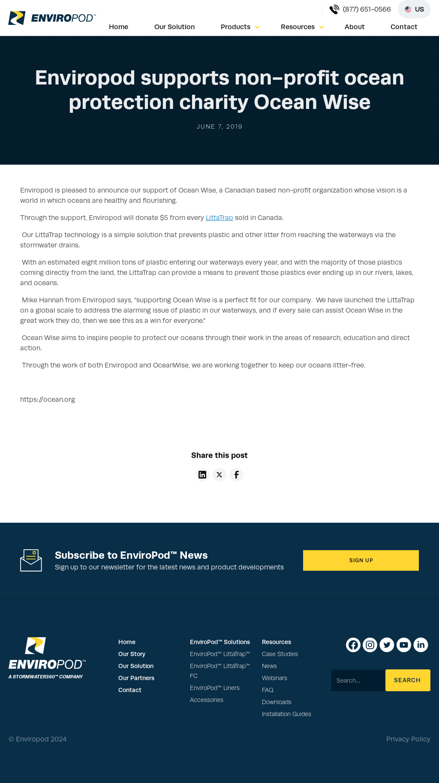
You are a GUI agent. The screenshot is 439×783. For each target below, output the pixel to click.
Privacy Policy (408, 739)
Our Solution (174, 27)
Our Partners (136, 678)
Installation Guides (286, 714)
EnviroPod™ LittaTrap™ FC (220, 671)
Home (118, 27)
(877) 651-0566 (367, 9)
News (269, 666)
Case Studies (280, 654)
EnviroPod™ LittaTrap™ (220, 654)
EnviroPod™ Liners (215, 688)
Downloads (277, 702)
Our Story (131, 653)
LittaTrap (219, 218)
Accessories (206, 700)
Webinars (274, 678)
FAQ (268, 690)
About (355, 27)
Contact (404, 27)
